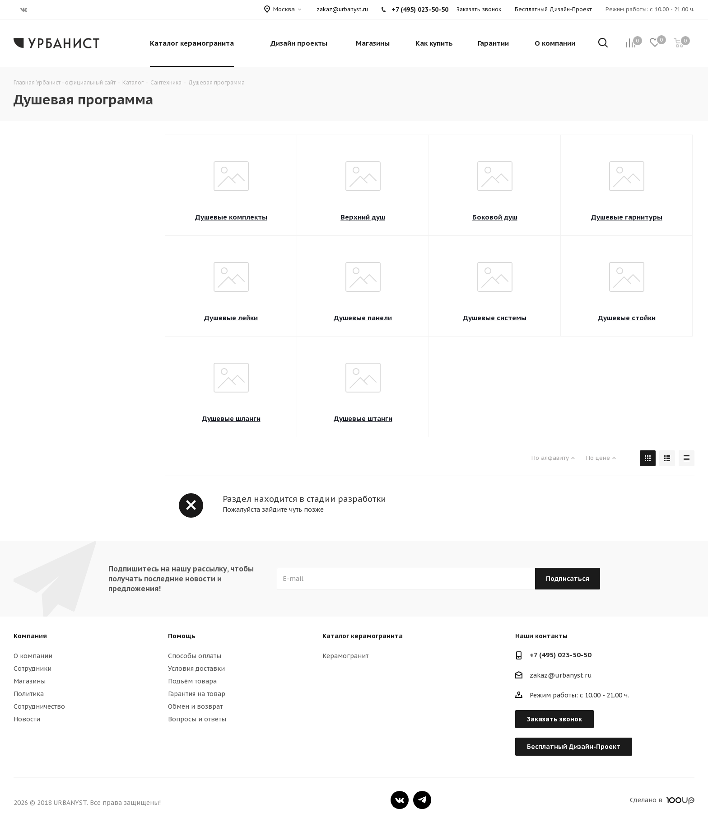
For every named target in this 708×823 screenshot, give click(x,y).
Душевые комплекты (231, 217)
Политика (29, 694)
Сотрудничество (39, 706)
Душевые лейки (231, 317)
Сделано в (662, 800)
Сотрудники (32, 668)
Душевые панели (363, 317)
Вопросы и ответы (197, 719)
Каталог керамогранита (362, 636)
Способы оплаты (194, 656)
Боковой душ (494, 217)
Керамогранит (345, 656)
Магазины (30, 681)
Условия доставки (196, 668)
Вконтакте (400, 800)
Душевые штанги (363, 418)
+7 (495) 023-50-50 (561, 654)
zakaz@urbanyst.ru (342, 9)
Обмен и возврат (195, 706)
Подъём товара (192, 681)
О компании (33, 656)
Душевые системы (494, 317)
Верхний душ (362, 217)
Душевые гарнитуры (626, 217)
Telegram (422, 800)
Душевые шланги (231, 418)
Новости (27, 719)
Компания (30, 636)
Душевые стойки (627, 317)
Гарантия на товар (196, 694)
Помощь (182, 636)
